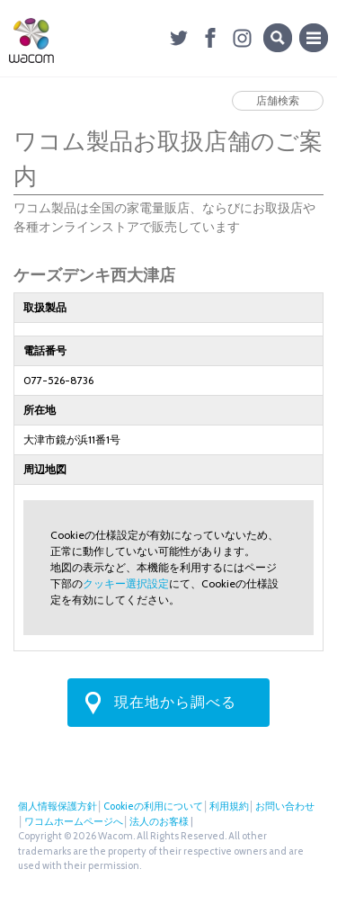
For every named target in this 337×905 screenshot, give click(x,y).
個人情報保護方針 (57, 806)
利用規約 (229, 806)
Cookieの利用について (153, 806)
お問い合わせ (285, 806)
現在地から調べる (175, 702)
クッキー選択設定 (126, 583)
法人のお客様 (159, 821)
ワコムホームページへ (73, 821)
